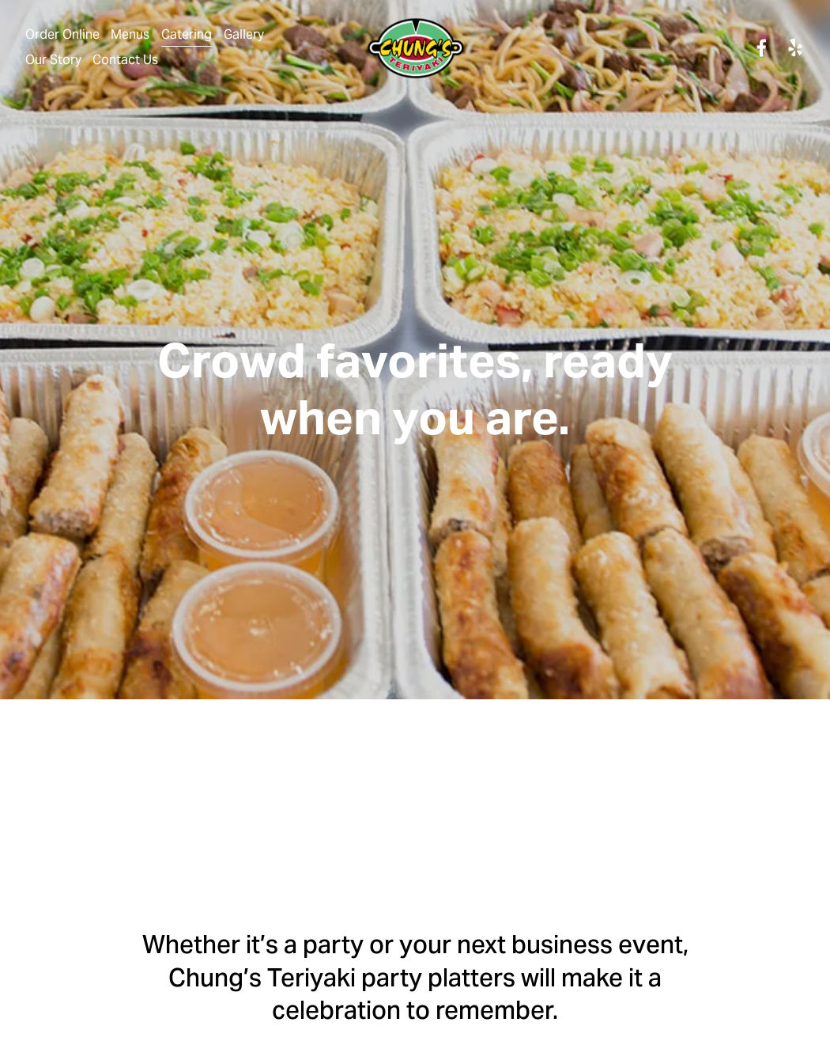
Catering (186, 34)
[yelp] (794, 48)
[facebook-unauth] (761, 48)
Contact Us (125, 59)
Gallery (244, 34)
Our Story (53, 59)
